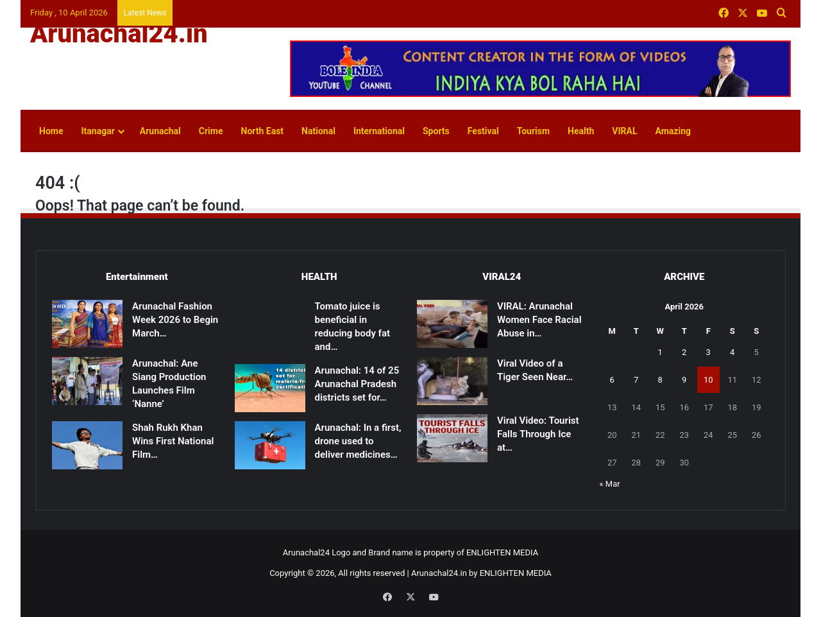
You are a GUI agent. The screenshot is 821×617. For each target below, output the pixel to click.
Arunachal (160, 131)
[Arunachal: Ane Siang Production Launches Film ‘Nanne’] (87, 381)
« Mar (610, 484)
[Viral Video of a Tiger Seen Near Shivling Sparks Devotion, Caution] (452, 381)
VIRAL (624, 131)
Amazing (673, 131)
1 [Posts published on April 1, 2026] (660, 352)
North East (262, 131)
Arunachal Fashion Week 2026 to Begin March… (175, 319)
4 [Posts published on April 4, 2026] (732, 352)
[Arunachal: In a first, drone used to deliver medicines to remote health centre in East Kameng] (270, 445)
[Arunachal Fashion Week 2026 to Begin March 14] (87, 324)
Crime (211, 131)
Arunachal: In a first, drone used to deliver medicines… (358, 441)
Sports (436, 131)
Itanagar (97, 131)
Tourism (533, 131)
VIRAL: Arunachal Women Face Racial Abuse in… (539, 319)
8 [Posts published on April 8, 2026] (660, 380)
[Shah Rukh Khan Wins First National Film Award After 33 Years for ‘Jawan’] (87, 445)
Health (581, 131)
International (379, 131)
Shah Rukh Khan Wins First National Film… (173, 441)
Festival (483, 131)
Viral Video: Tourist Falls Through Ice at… (538, 434)
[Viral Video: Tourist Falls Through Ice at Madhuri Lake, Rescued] (452, 438)
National (318, 131)
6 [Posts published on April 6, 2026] (612, 380)
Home (51, 131)
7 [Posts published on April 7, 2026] (636, 380)
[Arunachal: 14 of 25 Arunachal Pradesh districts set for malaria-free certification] (270, 388)
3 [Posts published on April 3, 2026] (708, 352)
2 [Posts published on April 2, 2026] (684, 352)
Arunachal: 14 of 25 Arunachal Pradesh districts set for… (357, 384)
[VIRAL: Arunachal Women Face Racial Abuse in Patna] (452, 324)
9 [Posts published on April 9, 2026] (684, 380)
